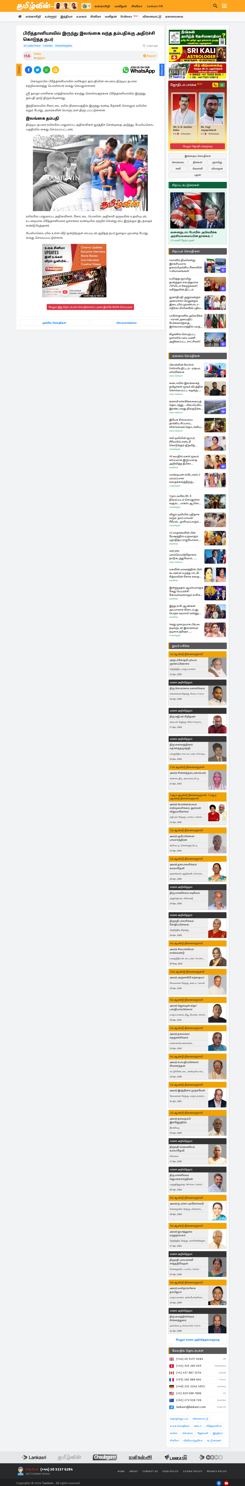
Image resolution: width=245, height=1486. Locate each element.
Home (121, 1471)
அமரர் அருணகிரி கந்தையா (187, 977)
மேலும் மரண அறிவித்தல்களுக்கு (198, 1339)
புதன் (197, 175)
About (134, 1471)
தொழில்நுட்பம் (179, 1418)
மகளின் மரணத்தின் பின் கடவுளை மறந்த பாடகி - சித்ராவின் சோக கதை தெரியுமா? (185, 573)
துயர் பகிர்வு (180, 646)
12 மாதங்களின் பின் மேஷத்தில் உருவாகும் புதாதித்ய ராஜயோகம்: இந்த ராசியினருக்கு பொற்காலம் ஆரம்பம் (184, 536)
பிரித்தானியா (214, 1426)
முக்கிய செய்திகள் (54, 323)
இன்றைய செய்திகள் (198, 156)
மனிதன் (121, 6)
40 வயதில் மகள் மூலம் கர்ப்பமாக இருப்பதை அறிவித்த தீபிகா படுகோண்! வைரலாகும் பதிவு (185, 460)
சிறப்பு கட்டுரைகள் (185, 185)
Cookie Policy (192, 1471)
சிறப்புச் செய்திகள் (186, 251)
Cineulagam (174, 449)
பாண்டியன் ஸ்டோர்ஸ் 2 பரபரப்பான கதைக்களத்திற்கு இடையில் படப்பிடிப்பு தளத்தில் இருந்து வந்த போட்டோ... (184, 478)
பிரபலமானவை (126, 323)
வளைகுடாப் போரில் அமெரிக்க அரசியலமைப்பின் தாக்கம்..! (193, 234)
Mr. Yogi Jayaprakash (208, 129)
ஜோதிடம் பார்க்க (186, 85)
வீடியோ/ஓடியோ (193, 1440)
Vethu (37, 54)
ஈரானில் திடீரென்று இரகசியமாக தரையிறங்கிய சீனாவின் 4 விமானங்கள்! (185, 265)
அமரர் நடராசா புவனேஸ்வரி (187, 1203)
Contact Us (150, 1471)
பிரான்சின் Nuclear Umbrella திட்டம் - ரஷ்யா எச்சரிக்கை (184, 368)
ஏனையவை (175, 17)
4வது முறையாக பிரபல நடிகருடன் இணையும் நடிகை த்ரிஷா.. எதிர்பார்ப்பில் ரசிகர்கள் (184, 628)
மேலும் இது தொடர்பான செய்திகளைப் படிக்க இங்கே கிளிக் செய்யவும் (90, 307)
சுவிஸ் (174, 1433)
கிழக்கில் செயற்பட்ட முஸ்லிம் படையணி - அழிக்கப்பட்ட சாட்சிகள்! (184, 337)
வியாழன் (217, 168)
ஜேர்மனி (202, 1433)
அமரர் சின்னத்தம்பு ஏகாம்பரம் (188, 773)
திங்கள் (197, 162)
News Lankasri (176, 375)
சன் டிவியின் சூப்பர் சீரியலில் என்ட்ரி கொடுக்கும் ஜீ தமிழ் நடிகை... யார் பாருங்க (183, 441)
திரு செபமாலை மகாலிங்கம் (187, 688)
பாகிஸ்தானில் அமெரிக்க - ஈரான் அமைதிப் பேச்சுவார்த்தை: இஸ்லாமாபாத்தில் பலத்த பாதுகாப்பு (186, 321)
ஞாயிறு (217, 162)
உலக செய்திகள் (179, 1426)
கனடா (197, 1426)
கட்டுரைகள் (214, 1440)
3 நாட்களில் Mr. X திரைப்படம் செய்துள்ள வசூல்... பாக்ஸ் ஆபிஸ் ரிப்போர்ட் (184, 499)
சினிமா (136, 6)
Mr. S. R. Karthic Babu (182, 129)
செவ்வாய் (178, 162)
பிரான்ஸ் (187, 1433)
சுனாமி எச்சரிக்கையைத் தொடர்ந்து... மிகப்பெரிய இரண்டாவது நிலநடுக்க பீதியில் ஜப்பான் (185, 405)
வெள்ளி (198, 168)
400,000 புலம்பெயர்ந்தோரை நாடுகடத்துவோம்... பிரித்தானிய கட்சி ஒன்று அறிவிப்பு (185, 554)
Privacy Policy (217, 1471)
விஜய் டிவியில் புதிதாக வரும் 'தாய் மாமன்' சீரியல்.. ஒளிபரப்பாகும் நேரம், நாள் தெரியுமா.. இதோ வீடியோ (184, 518)
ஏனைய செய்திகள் (186, 356)
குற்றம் (41, 58)
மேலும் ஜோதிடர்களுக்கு (197, 146)
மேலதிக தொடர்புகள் (187, 1351)
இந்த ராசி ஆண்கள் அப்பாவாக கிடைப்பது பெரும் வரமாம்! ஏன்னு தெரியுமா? (184, 609)
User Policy (171, 1471)
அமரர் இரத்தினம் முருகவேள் (187, 1090)
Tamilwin (47, 1483)
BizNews (131, 17)
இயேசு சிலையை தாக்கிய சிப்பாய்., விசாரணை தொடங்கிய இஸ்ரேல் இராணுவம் (185, 423)
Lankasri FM (155, 6)
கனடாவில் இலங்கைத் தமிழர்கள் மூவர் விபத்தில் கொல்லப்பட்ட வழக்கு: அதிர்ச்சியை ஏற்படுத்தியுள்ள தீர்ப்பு (186, 386)
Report (149, 56)
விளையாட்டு (153, 17)
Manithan (173, 467)
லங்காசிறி (102, 6)
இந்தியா (66, 17)
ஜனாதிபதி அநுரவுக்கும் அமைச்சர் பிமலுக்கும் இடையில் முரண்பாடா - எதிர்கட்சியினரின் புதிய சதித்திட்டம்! (185, 302)
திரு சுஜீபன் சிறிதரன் (182, 716)
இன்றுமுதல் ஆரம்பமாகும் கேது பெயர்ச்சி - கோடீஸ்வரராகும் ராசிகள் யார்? (186, 591)
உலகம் (82, 17)
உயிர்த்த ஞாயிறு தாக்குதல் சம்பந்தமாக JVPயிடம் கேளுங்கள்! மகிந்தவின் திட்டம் (183, 284)
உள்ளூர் (51, 17)
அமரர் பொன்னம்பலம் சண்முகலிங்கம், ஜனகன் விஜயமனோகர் (185, 808)
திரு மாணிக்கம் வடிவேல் (185, 893)
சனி (178, 168)
